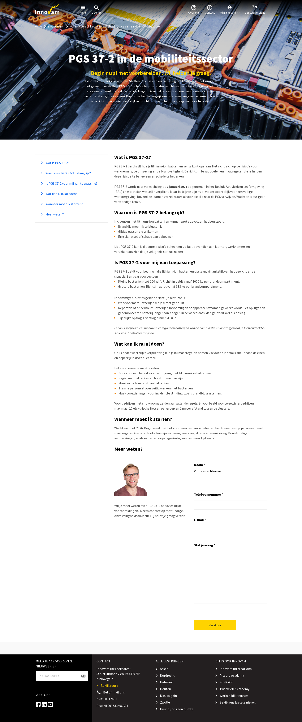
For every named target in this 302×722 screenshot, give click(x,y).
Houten (165, 689)
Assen (164, 669)
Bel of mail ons (114, 692)
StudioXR (226, 682)
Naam (199, 465)
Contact (210, 9)
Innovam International (236, 669)
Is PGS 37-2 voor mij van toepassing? (71, 183)
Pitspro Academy (232, 675)
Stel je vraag (204, 545)
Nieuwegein (168, 695)
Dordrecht (167, 675)
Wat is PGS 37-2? (57, 163)
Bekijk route (109, 685)
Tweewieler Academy (234, 689)
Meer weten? (54, 214)
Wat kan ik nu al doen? (61, 194)
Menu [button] (83, 9)
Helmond (166, 682)
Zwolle (165, 702)
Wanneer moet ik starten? (64, 204)
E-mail (200, 520)
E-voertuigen (56, 26)
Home (38, 26)
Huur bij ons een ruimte (176, 709)
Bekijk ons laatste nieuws (238, 702)
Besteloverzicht (255, 9)
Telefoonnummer (208, 494)
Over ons (194, 9)
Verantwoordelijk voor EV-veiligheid (92, 26)
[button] (230, 9)
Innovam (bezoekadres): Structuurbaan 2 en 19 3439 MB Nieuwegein (118, 674)
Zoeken (97, 9)
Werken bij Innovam (234, 695)
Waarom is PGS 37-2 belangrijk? (68, 173)
